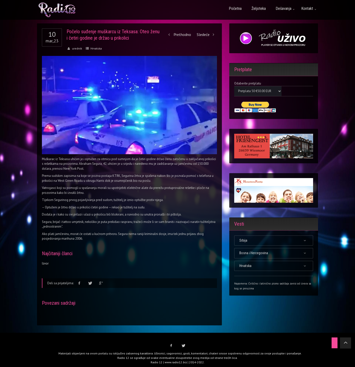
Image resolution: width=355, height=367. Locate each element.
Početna (235, 8)
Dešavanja (283, 8)
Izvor (45, 263)
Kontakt (307, 8)
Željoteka (258, 8)
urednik (77, 48)
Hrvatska (96, 48)
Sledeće (207, 34)
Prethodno (178, 34)
